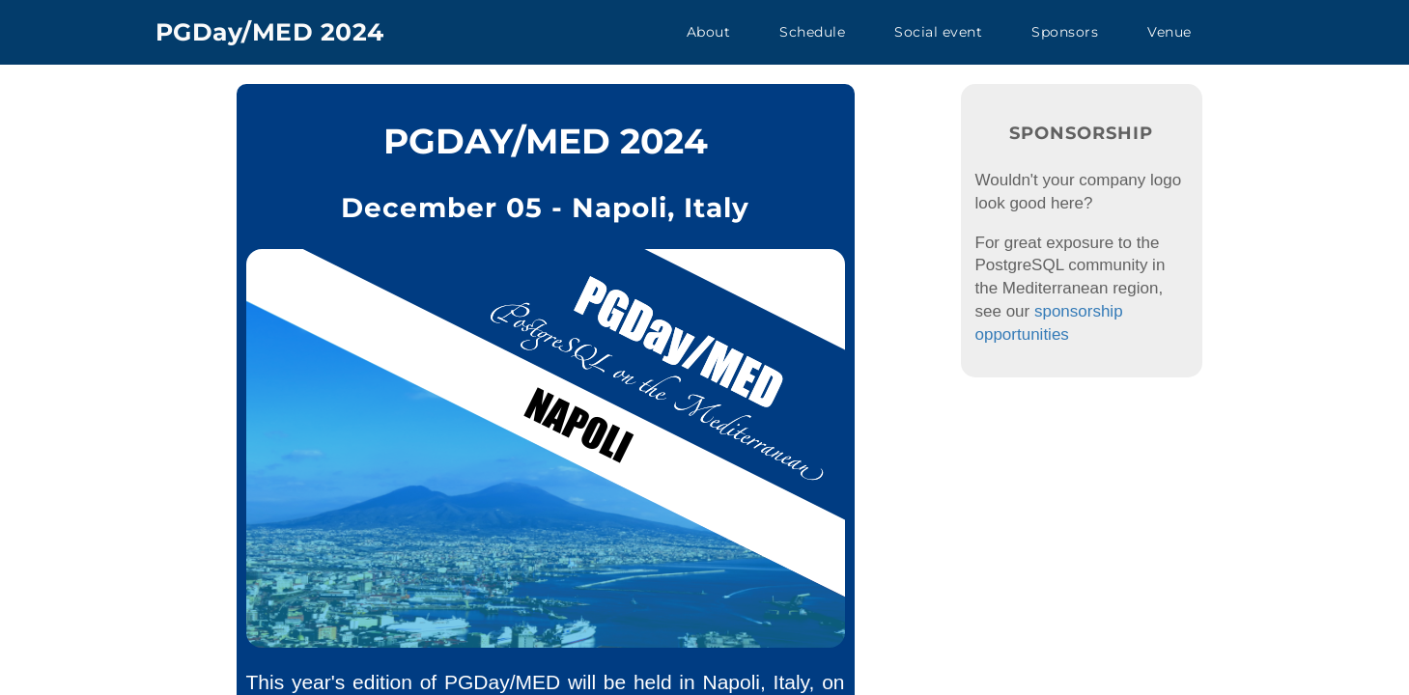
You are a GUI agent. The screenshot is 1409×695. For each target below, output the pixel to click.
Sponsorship (1081, 133)
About (709, 32)
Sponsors (1064, 32)
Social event (938, 32)
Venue (1169, 32)
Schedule (812, 32)
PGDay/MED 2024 (269, 31)
